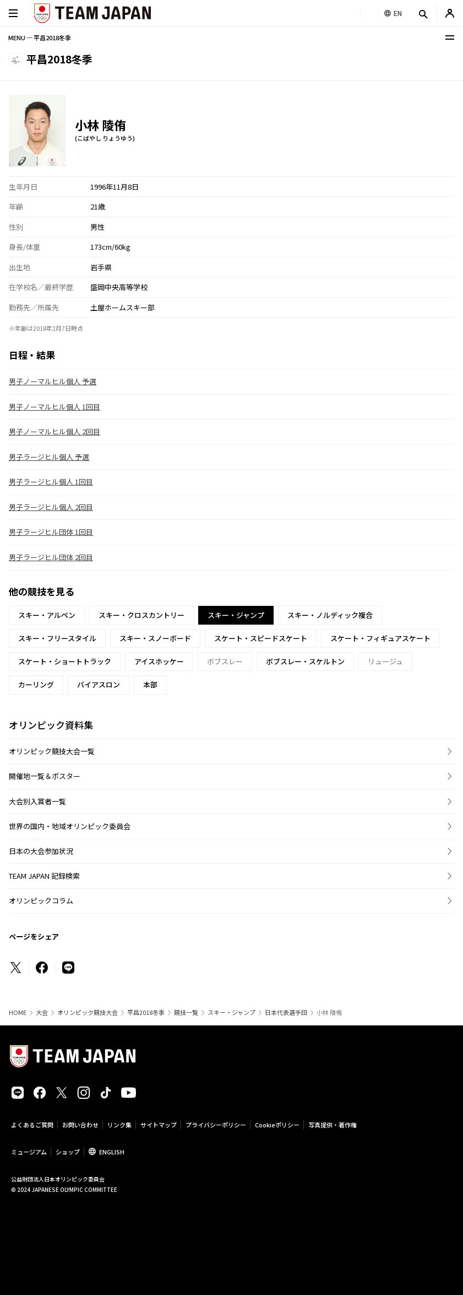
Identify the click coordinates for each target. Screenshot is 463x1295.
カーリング (36, 684)
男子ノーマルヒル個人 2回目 (54, 431)
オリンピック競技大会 (87, 1012)
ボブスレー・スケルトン (305, 661)
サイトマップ (158, 1124)
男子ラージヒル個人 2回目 (51, 507)
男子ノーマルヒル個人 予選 (52, 381)
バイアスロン (98, 684)
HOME (17, 1012)
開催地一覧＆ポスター (44, 776)
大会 (42, 1012)
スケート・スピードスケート (260, 638)
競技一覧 (186, 1012)
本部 (150, 684)
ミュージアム (29, 1151)
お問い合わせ (80, 1124)
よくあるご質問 (32, 1124)
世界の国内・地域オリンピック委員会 (69, 826)
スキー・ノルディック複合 (330, 615)
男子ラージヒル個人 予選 (49, 457)
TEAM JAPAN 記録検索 (44, 876)
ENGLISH (111, 1151)
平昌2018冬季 (146, 1012)
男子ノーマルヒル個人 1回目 (54, 406)
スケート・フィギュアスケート (380, 638)
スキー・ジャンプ (231, 1012)
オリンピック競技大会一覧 (52, 751)
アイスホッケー (159, 661)
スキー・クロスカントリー (141, 615)
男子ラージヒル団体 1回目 (51, 531)
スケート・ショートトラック (64, 661)
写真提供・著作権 (332, 1124)
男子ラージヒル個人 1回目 (51, 481)
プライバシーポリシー (216, 1124)
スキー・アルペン (46, 615)
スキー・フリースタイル (57, 638)
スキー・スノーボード (155, 638)
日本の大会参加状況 (41, 851)
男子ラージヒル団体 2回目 (51, 557)
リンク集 (119, 1124)
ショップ (68, 1151)
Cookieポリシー (277, 1124)
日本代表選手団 (286, 1012)
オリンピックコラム (41, 900)
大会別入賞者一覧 (37, 801)
